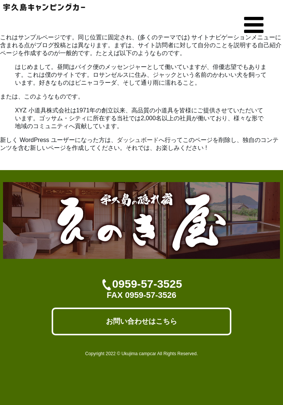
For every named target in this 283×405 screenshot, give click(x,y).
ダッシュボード (138, 140)
